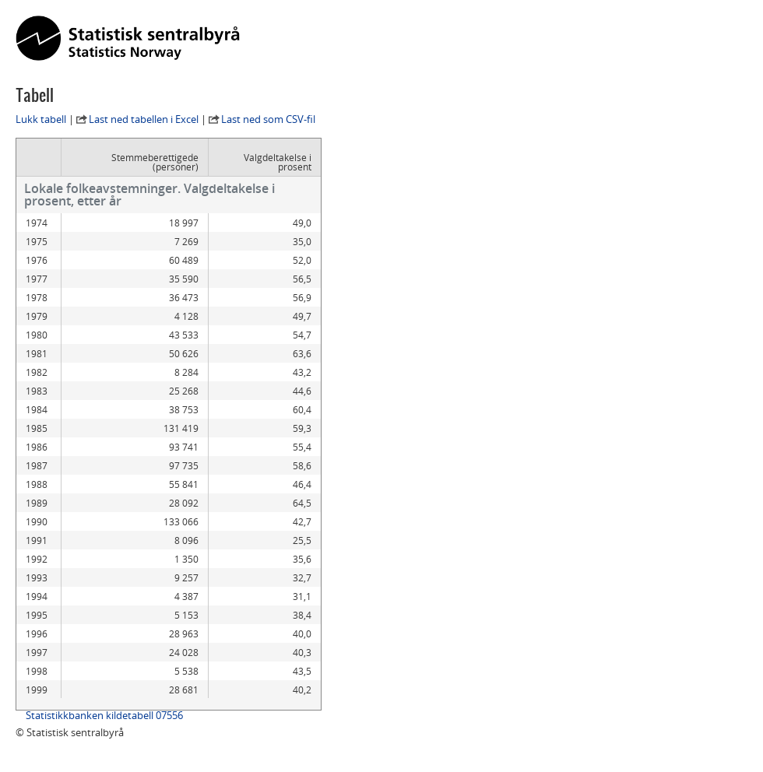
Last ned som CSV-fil (268, 119)
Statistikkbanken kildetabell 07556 (104, 715)
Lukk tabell (41, 119)
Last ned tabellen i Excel (144, 119)
